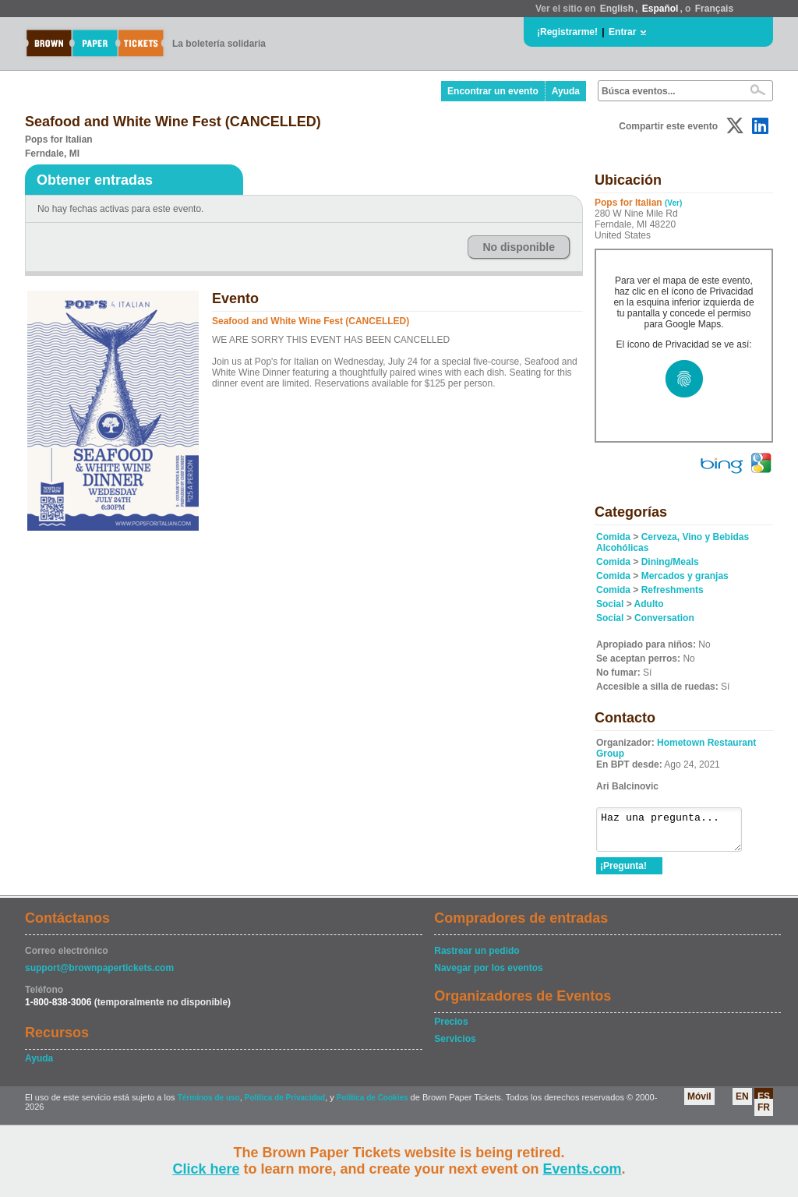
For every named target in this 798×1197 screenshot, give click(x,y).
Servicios (454, 1045)
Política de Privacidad (285, 1104)
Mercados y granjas (685, 575)
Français (714, 8)
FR (763, 1114)
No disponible (518, 247)
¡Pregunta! (623, 872)
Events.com (582, 1169)
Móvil (699, 1103)
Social (609, 603)
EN (742, 1103)
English (617, 8)
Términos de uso (209, 1104)
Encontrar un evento (492, 91)
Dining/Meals (670, 561)
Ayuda (566, 91)
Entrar (622, 31)
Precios (451, 1028)
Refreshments (672, 589)
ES (763, 1103)
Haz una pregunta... (676, 833)
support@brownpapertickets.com (99, 974)
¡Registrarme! (567, 31)
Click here (205, 1169)
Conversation (664, 618)
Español (660, 8)
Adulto (649, 603)
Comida (613, 536)
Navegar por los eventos (488, 974)
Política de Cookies (372, 1104)
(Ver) (673, 203)
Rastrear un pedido (476, 957)
